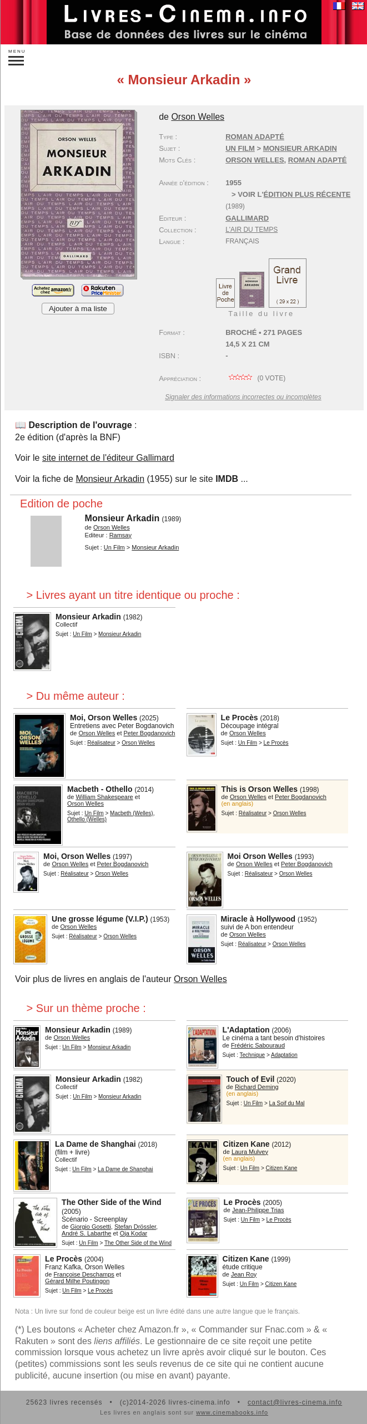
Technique (252, 1055)
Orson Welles (254, 160)
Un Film (240, 148)
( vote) (255, 378)
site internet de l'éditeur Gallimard (108, 457)
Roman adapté (254, 137)
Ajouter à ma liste (78, 308)
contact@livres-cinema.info (295, 1402)
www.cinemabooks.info (232, 1412)
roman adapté (317, 160)
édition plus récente (307, 194)
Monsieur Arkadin (110, 479)
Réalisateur (101, 743)
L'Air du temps (251, 229)
